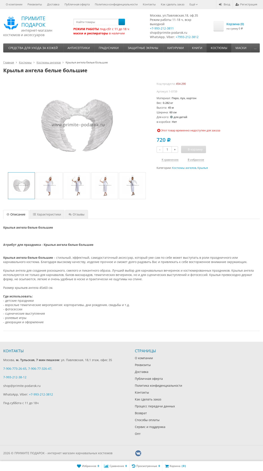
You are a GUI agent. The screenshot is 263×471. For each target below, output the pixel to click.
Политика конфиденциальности (116, 4)
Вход (224, 4)
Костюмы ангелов (184, 168)
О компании (14, 4)
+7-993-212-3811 (162, 28)
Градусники (109, 48)
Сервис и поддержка (150, 427)
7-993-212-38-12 (14, 377)
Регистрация (246, 4)
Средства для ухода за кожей (33, 48)
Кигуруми (175, 48)
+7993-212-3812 (187, 37)
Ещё (193, 4)
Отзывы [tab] (77, 214)
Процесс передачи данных (155, 406)
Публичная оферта (77, 4)
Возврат (141, 413)
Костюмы (219, 48)
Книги (197, 48)
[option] (21, 185)
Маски (240, 48)
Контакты (149, 4)
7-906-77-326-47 (39, 368)
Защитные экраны (143, 48)
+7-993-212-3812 (41, 394)
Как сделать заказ (172, 4)
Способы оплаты (147, 420)
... (255, 48)
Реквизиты (35, 4)
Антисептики (79, 48)
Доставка (53, 4)
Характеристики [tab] (47, 214)
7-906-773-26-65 (14, 368)
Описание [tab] (16, 214)
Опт (138, 434)
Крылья (202, 168)
